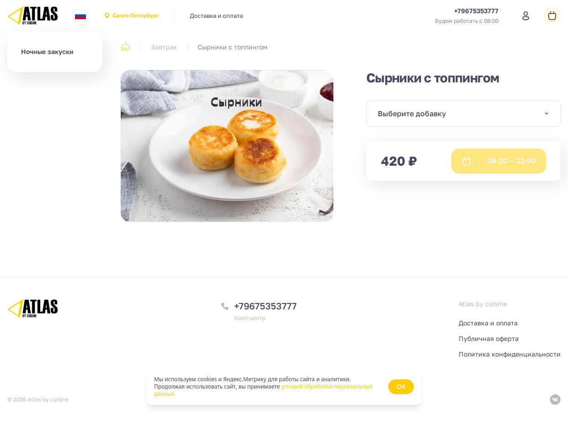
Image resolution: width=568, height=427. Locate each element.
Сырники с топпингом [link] (233, 47)
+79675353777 (265, 305)
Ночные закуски (47, 51)
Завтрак (164, 47)
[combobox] (80, 16)
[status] (284, 386)
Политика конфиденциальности (510, 354)
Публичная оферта (489, 338)
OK (401, 386)
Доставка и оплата (216, 15)
